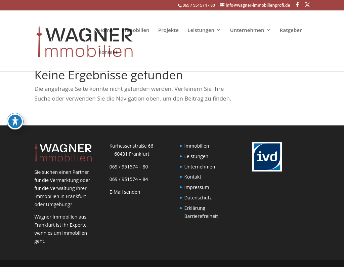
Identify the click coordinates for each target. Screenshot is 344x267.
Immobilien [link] (135, 30)
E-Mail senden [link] (125, 192)
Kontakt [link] (107, 52)
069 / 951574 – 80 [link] (127, 166)
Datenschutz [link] (198, 197)
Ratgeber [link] (291, 30)
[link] (63, 40)
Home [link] (105, 30)
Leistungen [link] (200, 30)
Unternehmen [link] (247, 30)
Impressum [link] (196, 187)
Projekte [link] (168, 30)
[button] (297, 4)
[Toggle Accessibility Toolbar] (15, 102)
